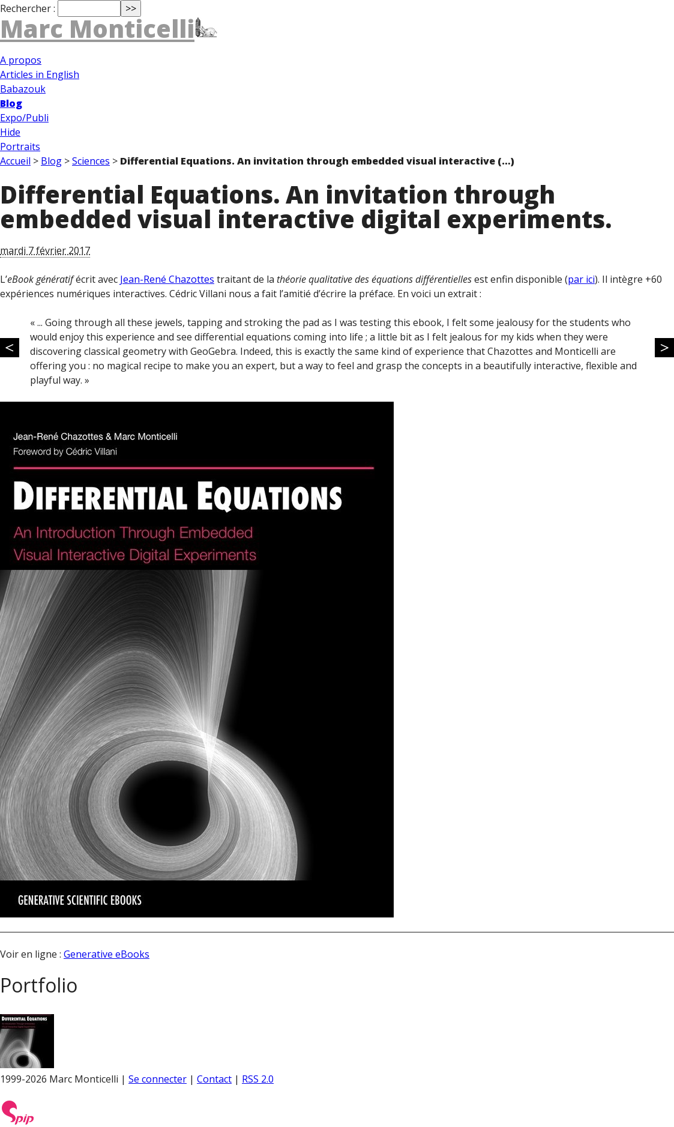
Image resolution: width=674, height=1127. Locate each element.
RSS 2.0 (258, 1079)
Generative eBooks (106, 954)
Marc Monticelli (97, 28)
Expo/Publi (24, 117)
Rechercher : (27, 8)
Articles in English (39, 74)
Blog (11, 103)
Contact (214, 1079)
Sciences (91, 161)
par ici (581, 279)
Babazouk (23, 88)
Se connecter (157, 1079)
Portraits (20, 146)
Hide (10, 132)
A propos (20, 60)
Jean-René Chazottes (167, 279)
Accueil (15, 161)
